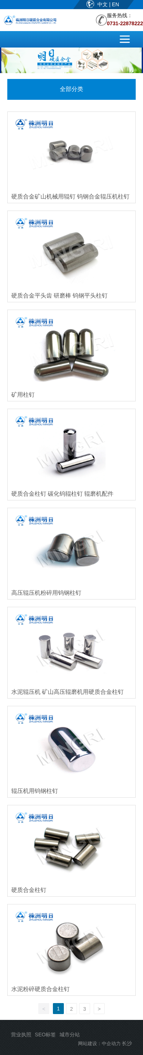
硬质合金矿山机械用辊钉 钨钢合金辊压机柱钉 (70, 196)
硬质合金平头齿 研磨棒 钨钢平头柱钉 (59, 295)
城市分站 (69, 1034)
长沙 (127, 1043)
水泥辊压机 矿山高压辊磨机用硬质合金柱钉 (67, 692)
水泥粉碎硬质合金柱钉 (40, 989)
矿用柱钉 (23, 395)
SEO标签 (45, 1034)
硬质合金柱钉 (28, 890)
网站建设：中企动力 (99, 1043)
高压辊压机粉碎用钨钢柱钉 (46, 593)
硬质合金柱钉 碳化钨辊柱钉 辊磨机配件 (62, 494)
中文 (103, 4)
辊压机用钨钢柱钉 (34, 791)
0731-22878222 (125, 23)
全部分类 (71, 89)
